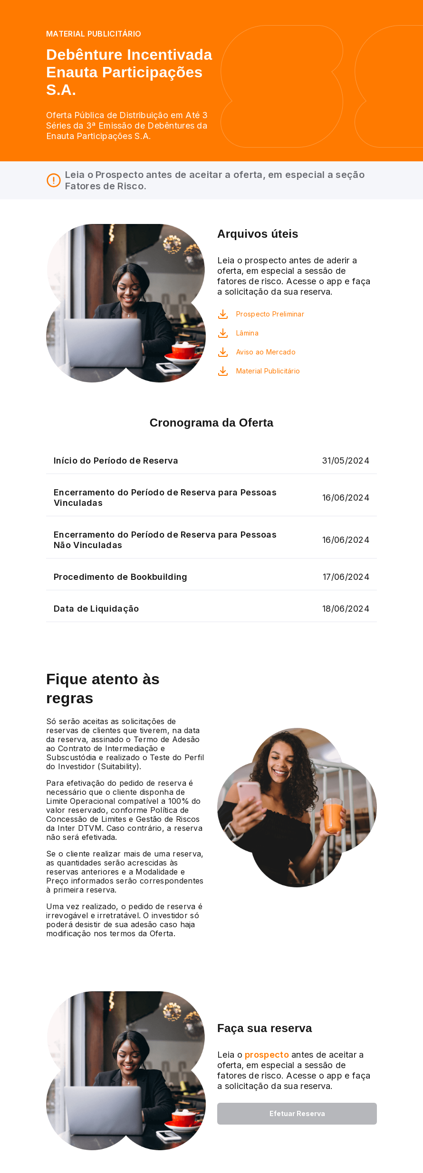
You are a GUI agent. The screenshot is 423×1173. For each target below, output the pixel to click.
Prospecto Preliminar (270, 314)
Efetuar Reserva (297, 1113)
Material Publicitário (268, 371)
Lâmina (247, 333)
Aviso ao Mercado (266, 352)
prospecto (265, 1055)
